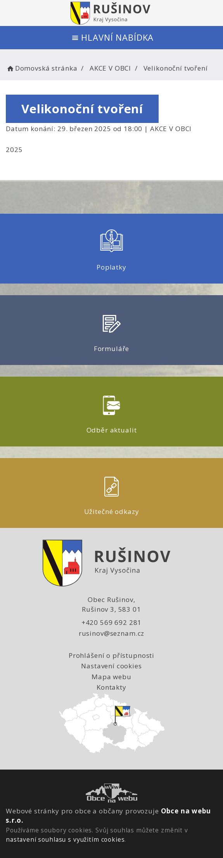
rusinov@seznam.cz (111, 633)
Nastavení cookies (111, 665)
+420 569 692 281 (111, 622)
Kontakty (111, 687)
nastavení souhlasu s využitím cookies (65, 839)
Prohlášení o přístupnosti (111, 655)
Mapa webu (111, 676)
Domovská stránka (41, 68)
